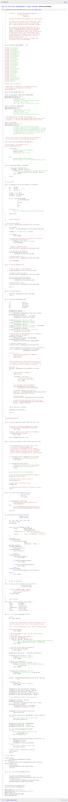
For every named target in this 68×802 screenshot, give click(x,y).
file (29, 9)
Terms (15, 800)
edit (40, 9)
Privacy (11, 800)
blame (36, 9)
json (66, 800)
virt (6, 6)
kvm (9, 6)
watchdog (35, 6)
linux (2, 6)
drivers (29, 6)
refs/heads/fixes (20, 6)
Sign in (65, 2)
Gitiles (8, 800)
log (32, 9)
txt (62, 800)
